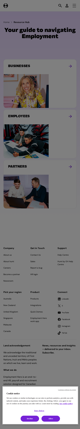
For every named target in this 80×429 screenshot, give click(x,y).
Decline (30, 419)
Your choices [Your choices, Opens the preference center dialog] (39, 411)
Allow (50, 419)
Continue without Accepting (67, 390)
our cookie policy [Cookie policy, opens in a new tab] (66, 403)
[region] (40, 405)
